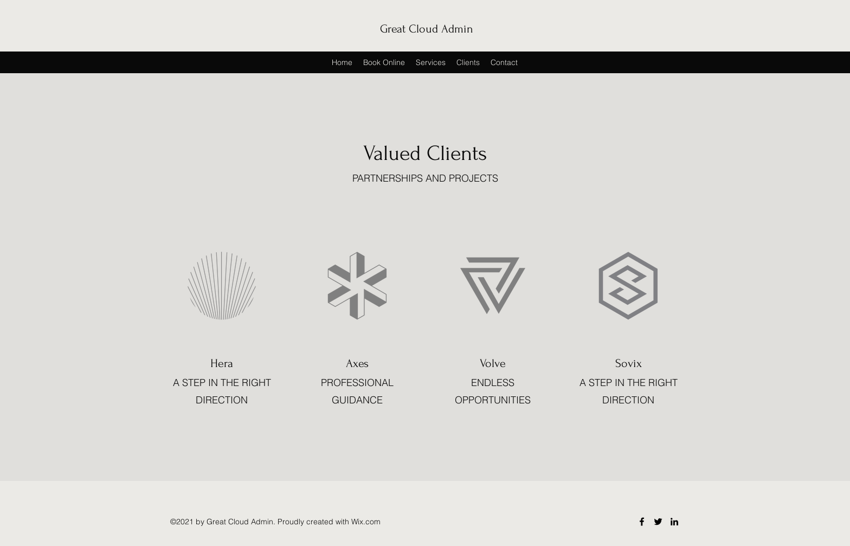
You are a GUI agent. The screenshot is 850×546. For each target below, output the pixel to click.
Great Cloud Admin (426, 28)
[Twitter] (658, 521)
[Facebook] (641, 521)
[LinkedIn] (674, 521)
